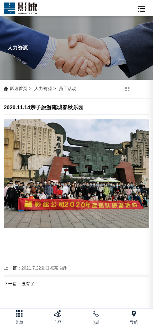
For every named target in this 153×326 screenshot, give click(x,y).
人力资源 (43, 88)
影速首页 (18, 88)
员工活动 (67, 88)
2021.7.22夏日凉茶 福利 (44, 267)
